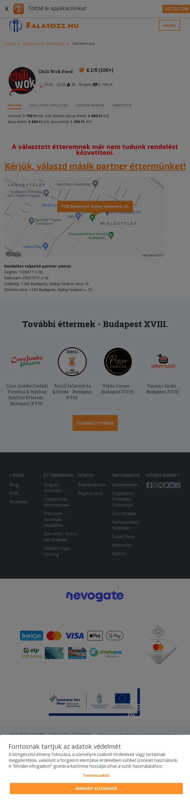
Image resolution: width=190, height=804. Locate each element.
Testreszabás (96, 775)
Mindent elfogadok (96, 788)
